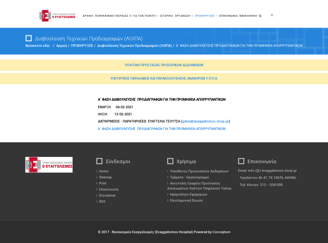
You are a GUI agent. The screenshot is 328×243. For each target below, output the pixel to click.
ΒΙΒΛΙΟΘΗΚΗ (248, 15)
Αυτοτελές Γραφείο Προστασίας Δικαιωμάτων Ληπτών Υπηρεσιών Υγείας (199, 185)
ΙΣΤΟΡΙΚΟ (166, 15)
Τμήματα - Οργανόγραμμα (189, 177)
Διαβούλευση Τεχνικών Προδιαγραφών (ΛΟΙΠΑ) (134, 46)
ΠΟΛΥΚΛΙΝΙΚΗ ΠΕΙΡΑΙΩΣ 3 (113, 15)
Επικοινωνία (108, 189)
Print (102, 183)
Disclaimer (107, 195)
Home (103, 171)
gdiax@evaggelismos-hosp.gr (205, 121)
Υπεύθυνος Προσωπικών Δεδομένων (199, 171)
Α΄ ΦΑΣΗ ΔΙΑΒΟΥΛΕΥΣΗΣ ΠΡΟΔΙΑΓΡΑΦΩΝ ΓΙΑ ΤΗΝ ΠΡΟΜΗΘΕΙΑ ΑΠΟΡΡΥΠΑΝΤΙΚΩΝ (162, 129)
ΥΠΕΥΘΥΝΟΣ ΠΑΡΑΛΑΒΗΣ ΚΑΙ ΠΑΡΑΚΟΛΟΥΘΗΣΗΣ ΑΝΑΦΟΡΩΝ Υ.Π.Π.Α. (164, 78)
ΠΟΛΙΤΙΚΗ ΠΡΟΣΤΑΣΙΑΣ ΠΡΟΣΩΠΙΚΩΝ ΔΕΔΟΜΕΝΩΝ (164, 65)
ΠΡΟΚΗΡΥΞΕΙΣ (205, 15)
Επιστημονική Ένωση (186, 200)
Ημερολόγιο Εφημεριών (188, 194)
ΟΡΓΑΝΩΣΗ (183, 15)
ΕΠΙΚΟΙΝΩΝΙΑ (228, 15)
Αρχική (61, 46)
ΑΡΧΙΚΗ (88, 15)
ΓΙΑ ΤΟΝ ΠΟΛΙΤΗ (144, 15)
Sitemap (105, 177)
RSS (102, 202)
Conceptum (221, 232)
